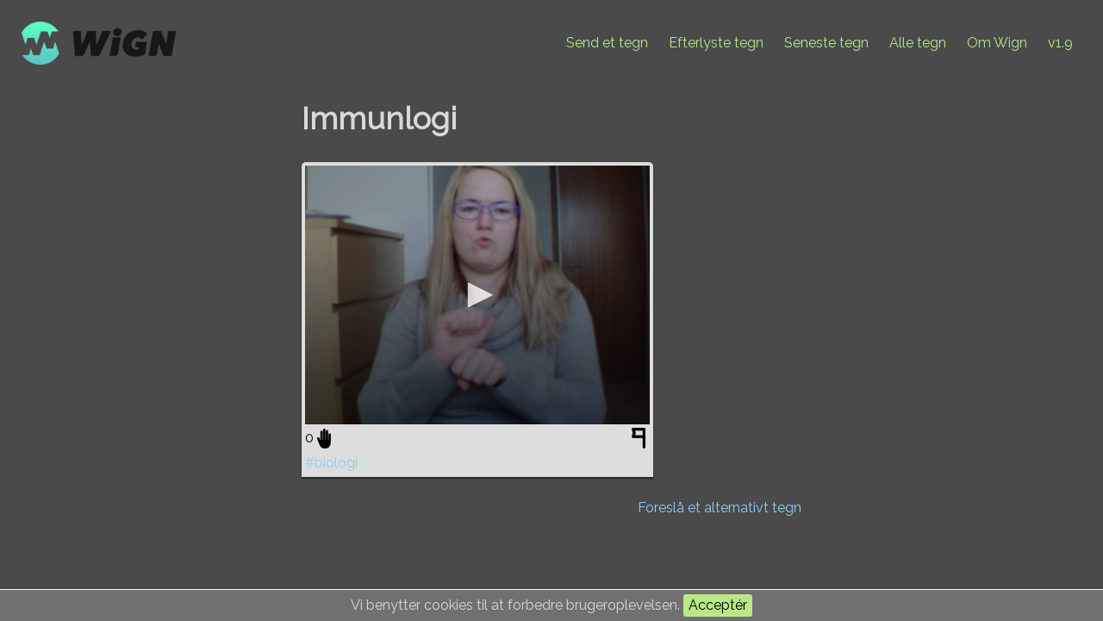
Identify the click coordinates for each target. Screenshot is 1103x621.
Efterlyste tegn (716, 42)
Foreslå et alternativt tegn (719, 507)
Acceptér (718, 605)
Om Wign (997, 42)
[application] (477, 295)
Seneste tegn (826, 42)
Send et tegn (607, 42)
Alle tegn (917, 42)
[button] (477, 295)
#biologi (331, 463)
